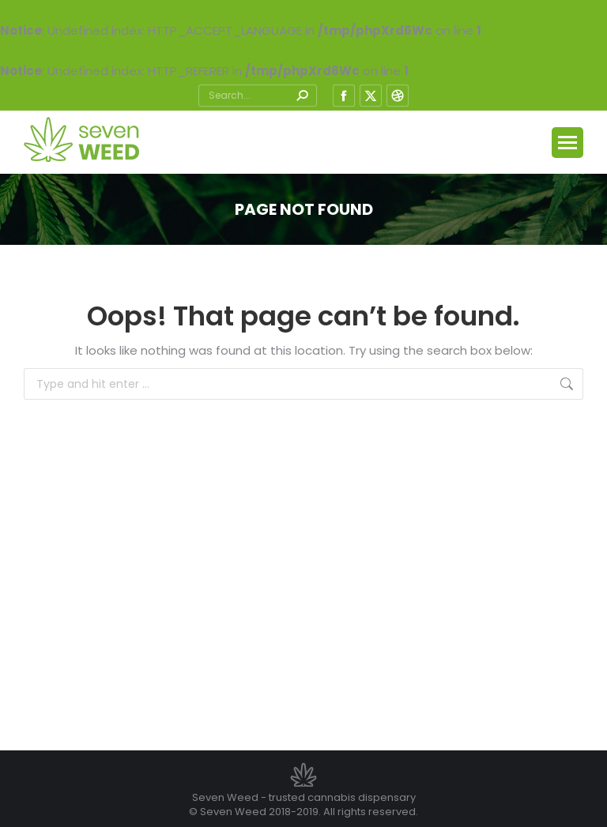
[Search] (257, 96)
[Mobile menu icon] (567, 142)
